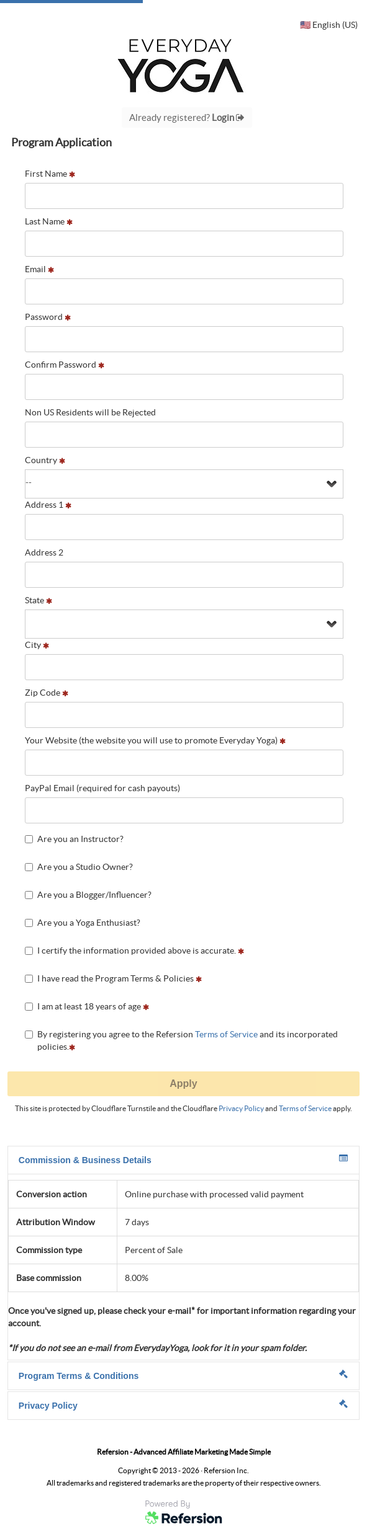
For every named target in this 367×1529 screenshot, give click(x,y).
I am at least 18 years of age (87, 1006)
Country (45, 460)
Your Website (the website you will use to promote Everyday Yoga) (155, 740)
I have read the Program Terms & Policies (113, 978)
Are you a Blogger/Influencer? (88, 895)
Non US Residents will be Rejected (90, 412)
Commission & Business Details (183, 1159)
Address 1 (48, 505)
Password (48, 317)
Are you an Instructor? (74, 839)
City (37, 645)
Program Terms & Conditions (183, 1375)
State (38, 600)
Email (39, 269)
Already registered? (187, 117)
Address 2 (44, 552)
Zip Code (46, 693)
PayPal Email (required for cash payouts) (102, 788)
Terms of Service (226, 1034)
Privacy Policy (241, 1108)
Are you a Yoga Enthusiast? (82, 923)
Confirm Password (64, 365)
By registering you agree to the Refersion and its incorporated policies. (181, 1040)
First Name (50, 174)
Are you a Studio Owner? (79, 867)
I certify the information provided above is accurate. (134, 950)
